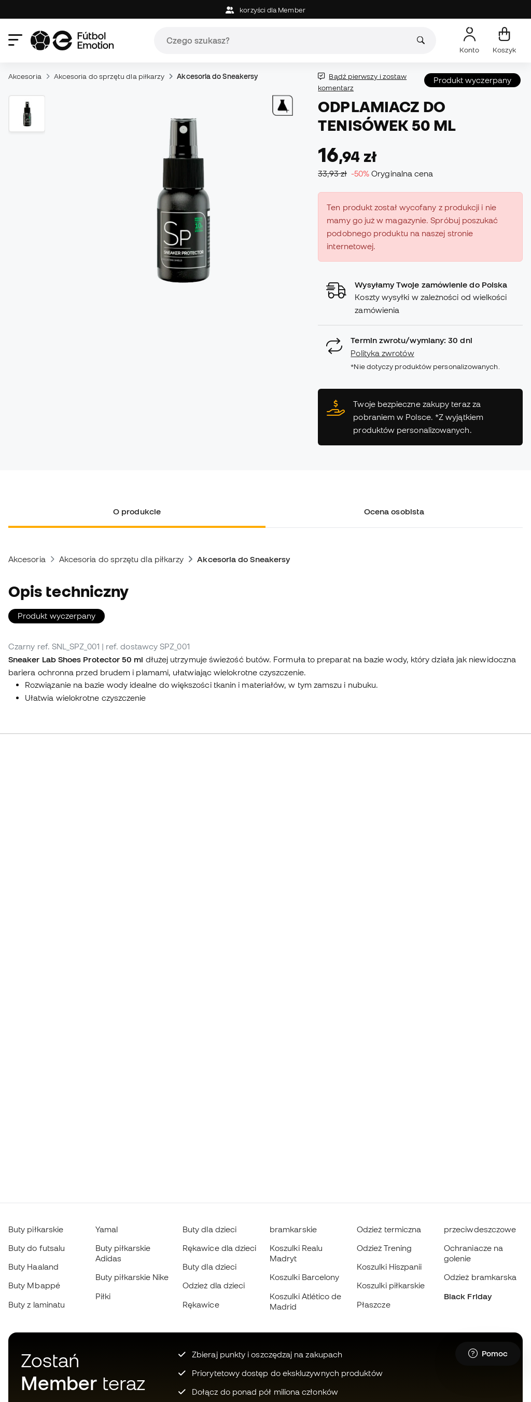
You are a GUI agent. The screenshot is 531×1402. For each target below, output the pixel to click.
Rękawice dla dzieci (219, 1248)
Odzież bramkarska (480, 1277)
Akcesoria (24, 76)
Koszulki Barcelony (304, 1277)
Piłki (102, 1296)
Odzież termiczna (389, 1229)
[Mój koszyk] (504, 40)
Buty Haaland (33, 1266)
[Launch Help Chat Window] (488, 1354)
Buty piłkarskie (35, 1229)
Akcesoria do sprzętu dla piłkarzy (109, 76)
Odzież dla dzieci (214, 1285)
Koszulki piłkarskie (391, 1285)
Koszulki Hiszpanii (389, 1266)
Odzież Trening (384, 1248)
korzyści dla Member (265, 10)
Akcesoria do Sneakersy (217, 76)
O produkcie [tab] (137, 511)
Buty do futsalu (36, 1248)
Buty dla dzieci (209, 1229)
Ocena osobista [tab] (394, 511)
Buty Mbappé (34, 1285)
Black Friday (468, 1296)
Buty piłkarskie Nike (132, 1277)
